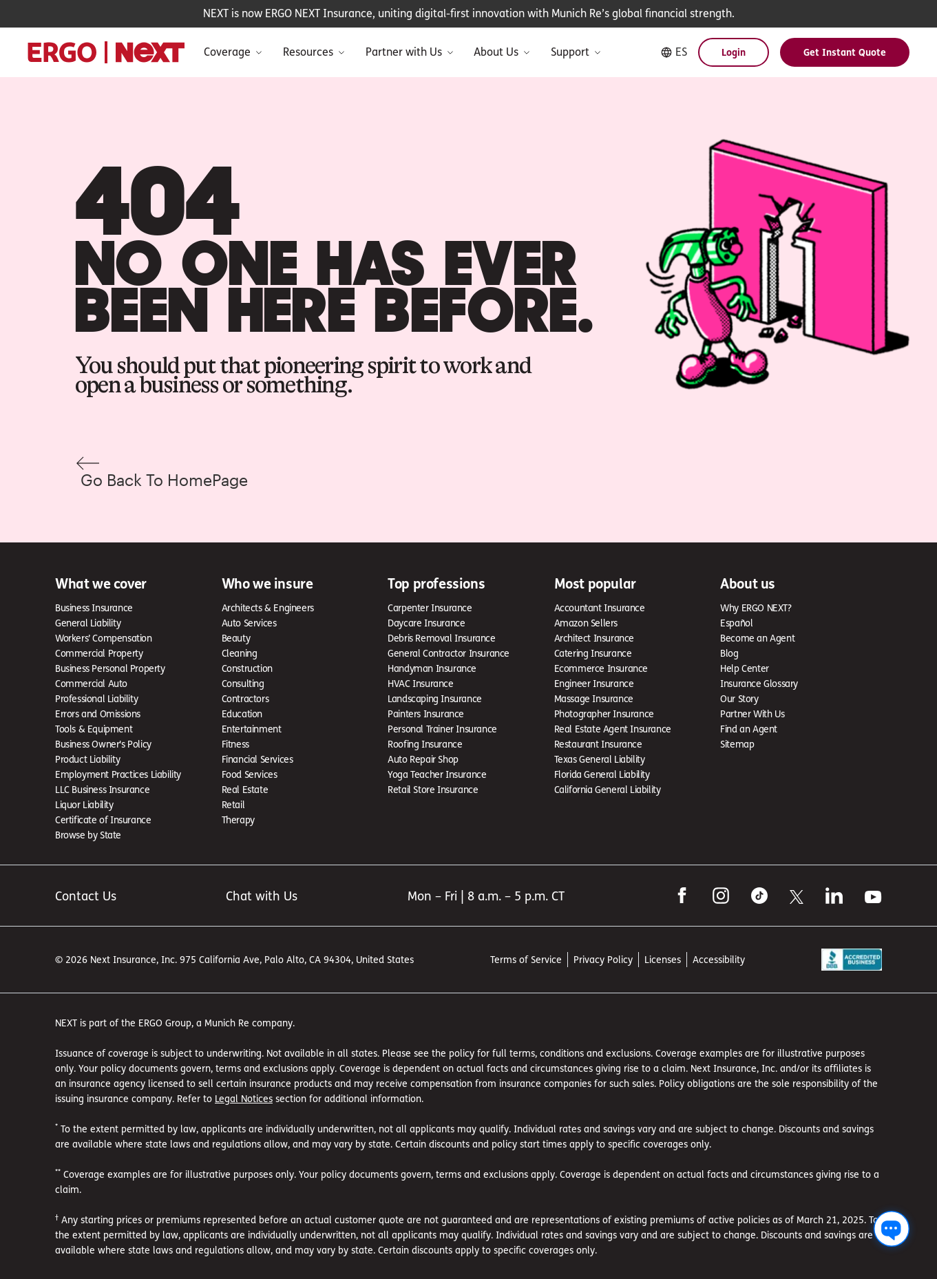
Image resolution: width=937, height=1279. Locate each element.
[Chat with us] (891, 1229)
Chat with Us (261, 896)
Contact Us (85, 896)
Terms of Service (526, 959)
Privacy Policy (603, 959)
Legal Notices (244, 1098)
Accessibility (719, 959)
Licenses (662, 959)
